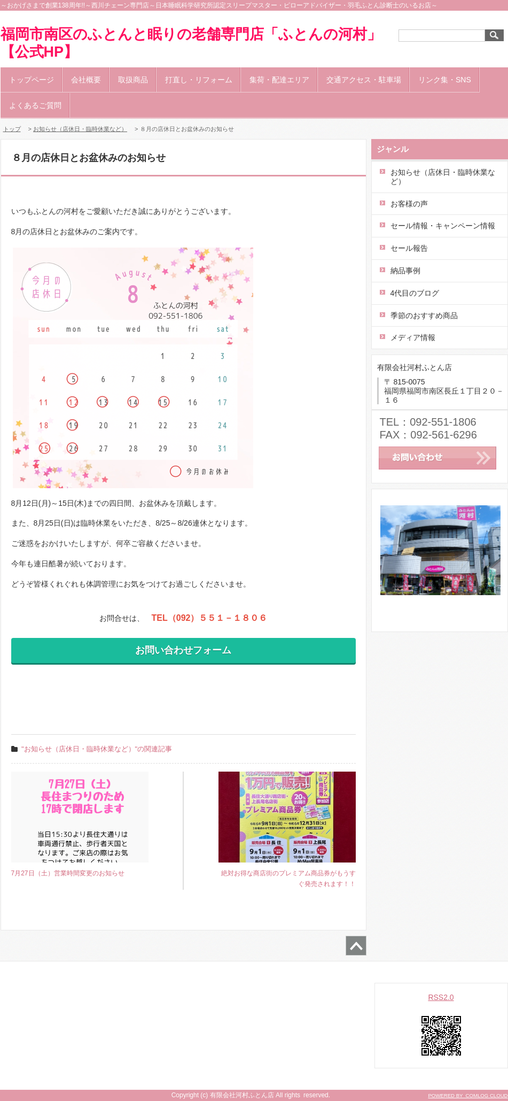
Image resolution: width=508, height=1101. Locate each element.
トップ (12, 129)
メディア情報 (412, 337)
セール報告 (409, 248)
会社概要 (86, 79)
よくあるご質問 (35, 105)
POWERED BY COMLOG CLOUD (467, 1095)
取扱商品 (133, 79)
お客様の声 (409, 203)
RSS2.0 (441, 997)
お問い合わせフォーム (183, 650)
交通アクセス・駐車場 (363, 79)
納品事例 (405, 270)
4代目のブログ (415, 293)
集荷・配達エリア (279, 79)
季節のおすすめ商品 (424, 315)
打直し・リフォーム (198, 79)
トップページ (31, 79)
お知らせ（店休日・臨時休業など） (80, 129)
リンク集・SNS (444, 79)
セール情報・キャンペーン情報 (442, 225)
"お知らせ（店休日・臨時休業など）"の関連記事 (96, 749)
